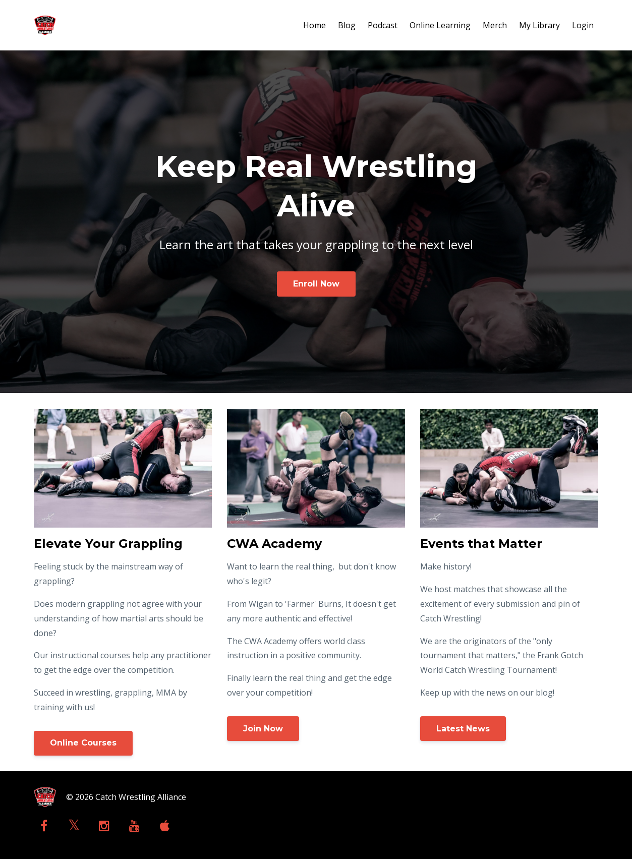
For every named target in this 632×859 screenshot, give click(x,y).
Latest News (463, 728)
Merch (495, 25)
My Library (539, 25)
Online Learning (440, 25)
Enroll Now (316, 284)
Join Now (263, 728)
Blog (347, 25)
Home (314, 25)
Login (583, 25)
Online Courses (83, 743)
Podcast (382, 25)
